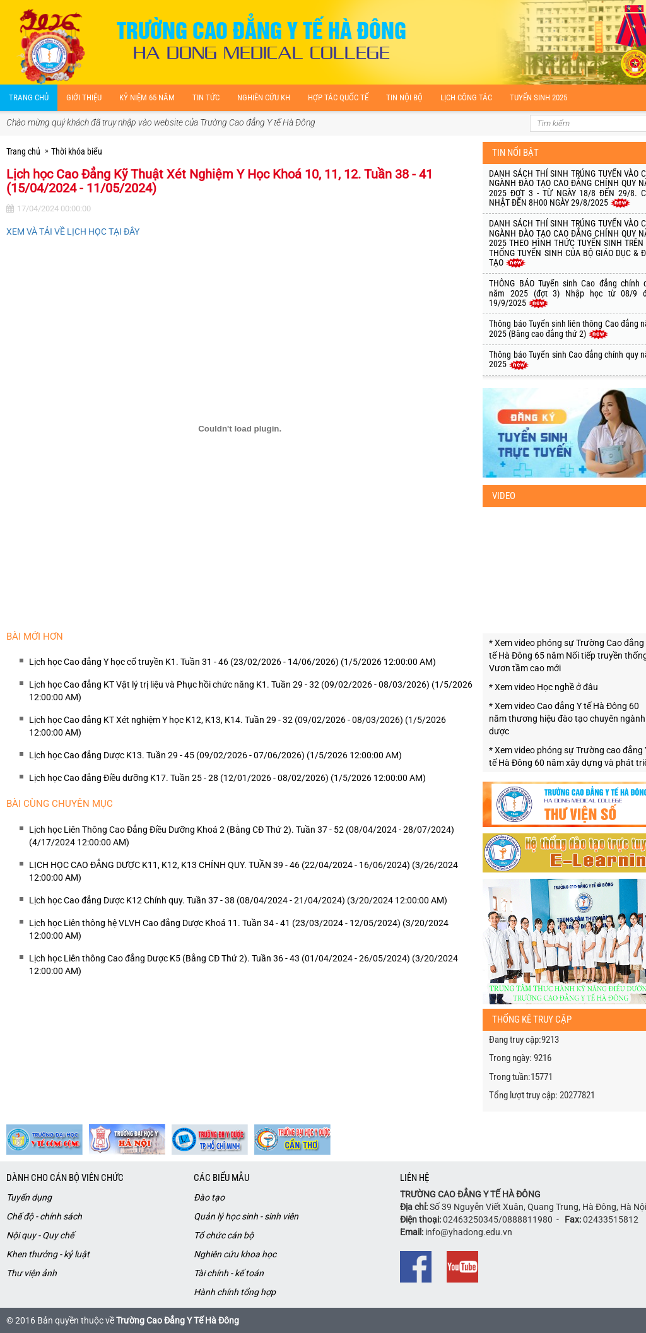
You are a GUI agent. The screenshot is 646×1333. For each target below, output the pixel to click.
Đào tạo (209, 1197)
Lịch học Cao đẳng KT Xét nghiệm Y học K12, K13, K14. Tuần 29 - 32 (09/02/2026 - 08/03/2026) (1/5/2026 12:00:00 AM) (237, 726)
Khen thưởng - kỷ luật (48, 1254)
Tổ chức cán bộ (224, 1235)
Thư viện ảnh (31, 1273)
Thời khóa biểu (76, 151)
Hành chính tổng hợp (235, 1292)
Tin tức (206, 97)
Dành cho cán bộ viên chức (65, 1177)
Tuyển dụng (29, 1197)
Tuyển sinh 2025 (538, 97)
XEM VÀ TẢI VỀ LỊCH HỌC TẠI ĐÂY (72, 231)
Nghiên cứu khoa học (235, 1254)
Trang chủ (29, 97)
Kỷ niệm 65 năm (147, 97)
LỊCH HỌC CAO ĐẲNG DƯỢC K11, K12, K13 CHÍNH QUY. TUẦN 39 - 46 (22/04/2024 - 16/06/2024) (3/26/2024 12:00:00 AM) (243, 871)
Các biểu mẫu (221, 1177)
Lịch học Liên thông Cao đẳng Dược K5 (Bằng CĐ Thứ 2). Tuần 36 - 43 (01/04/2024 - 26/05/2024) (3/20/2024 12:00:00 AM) (243, 964)
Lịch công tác (466, 97)
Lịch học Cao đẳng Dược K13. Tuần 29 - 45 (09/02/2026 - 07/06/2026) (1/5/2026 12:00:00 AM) (215, 755)
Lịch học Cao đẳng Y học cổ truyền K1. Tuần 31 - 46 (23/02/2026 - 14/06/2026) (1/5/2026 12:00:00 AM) (232, 662)
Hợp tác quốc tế (338, 97)
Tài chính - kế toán (229, 1273)
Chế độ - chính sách (44, 1216)
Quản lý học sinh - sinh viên (246, 1216)
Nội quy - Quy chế (40, 1235)
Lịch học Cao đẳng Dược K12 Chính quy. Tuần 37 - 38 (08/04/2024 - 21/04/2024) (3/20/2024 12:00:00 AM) (238, 900)
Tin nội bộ (404, 97)
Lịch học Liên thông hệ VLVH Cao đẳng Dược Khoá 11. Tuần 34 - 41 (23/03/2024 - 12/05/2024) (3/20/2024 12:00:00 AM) (239, 929)
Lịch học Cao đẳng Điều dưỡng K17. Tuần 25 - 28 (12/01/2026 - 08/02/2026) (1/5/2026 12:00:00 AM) (227, 778)
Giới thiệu (84, 97)
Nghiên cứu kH (263, 97)
